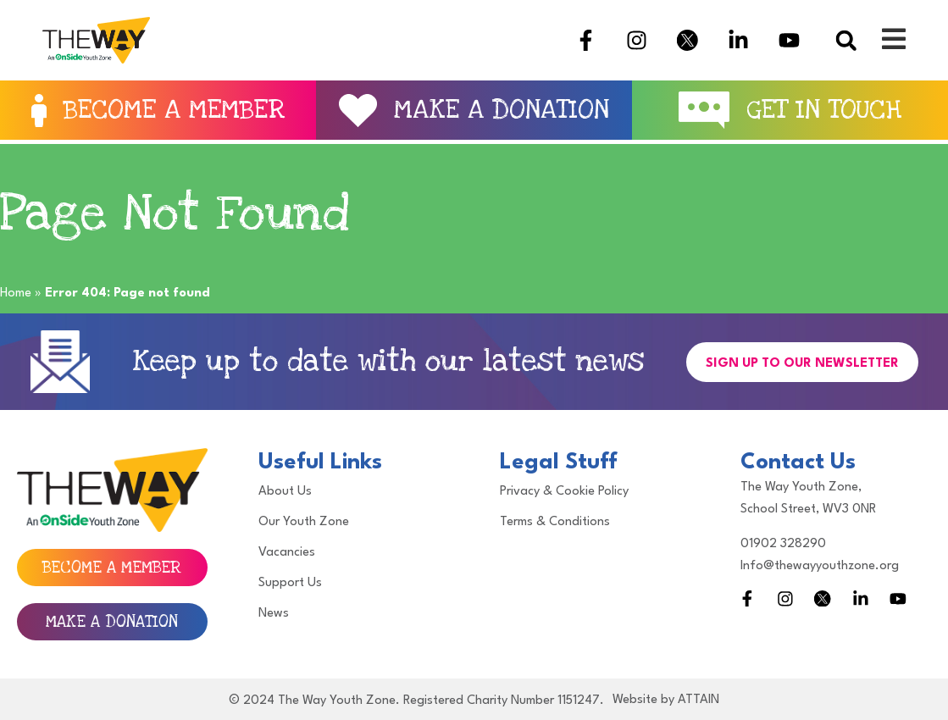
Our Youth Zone (303, 522)
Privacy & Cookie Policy (564, 491)
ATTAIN (698, 700)
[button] (846, 40)
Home (15, 293)
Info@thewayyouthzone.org (819, 566)
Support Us (290, 583)
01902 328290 (783, 544)
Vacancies (286, 552)
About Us (285, 491)
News (273, 613)
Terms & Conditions (555, 522)
